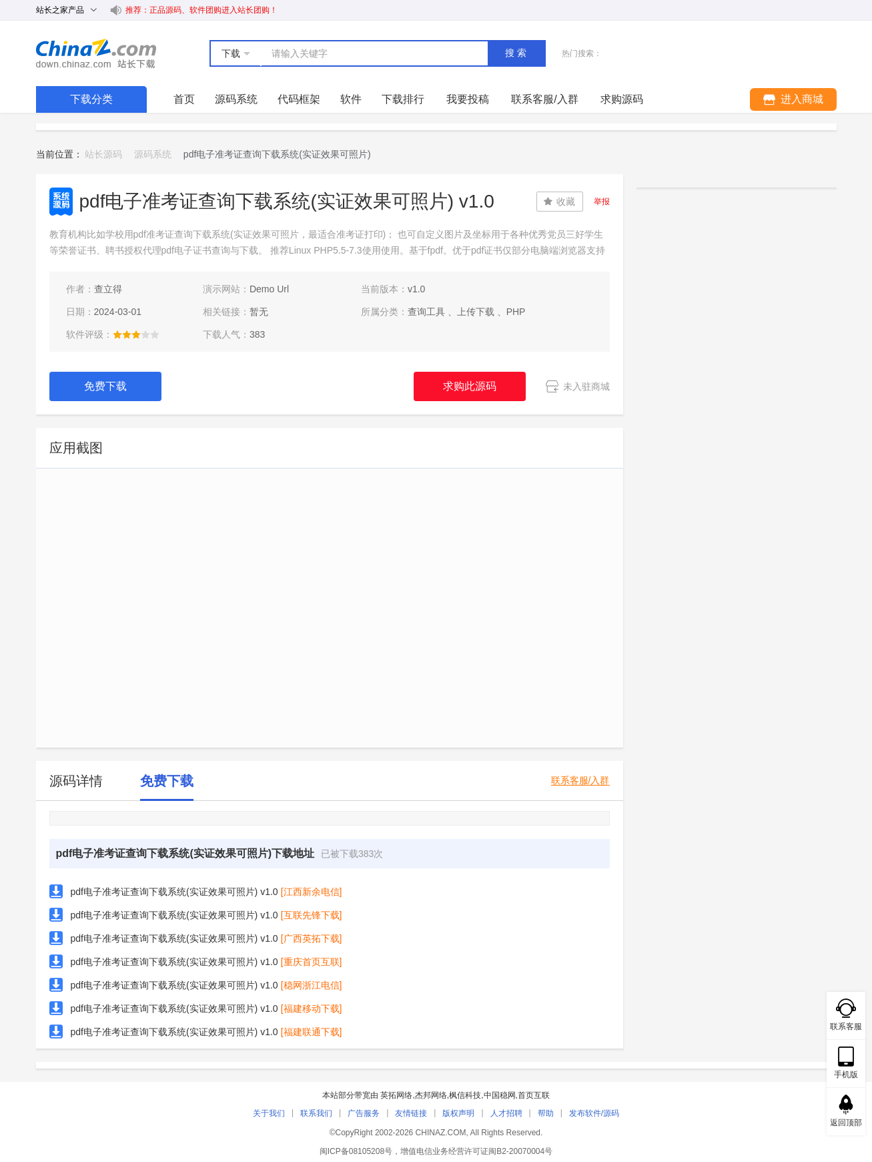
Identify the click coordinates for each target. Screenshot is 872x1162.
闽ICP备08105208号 (356, 1151)
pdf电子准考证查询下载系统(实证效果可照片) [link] (277, 154)
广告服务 (364, 1113)
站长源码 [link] (103, 154)
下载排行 (403, 99)
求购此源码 (469, 386)
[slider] (136, 334)
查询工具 (426, 311)
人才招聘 (506, 1113)
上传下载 (475, 311)
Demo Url (269, 289)
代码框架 (299, 99)
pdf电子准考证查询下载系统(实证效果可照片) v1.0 (174, 891)
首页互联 (534, 1095)
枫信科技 (465, 1095)
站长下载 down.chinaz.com (96, 53)
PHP (516, 311)
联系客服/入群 (580, 781)
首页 (184, 99)
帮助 (546, 1113)
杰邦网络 (431, 1095)
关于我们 (269, 1113)
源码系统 (236, 99)
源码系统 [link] (152, 154)
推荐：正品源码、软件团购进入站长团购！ (201, 10)
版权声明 (458, 1113)
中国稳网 (500, 1095)
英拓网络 (396, 1095)
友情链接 (411, 1113)
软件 (351, 99)
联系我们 (316, 1113)
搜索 (517, 52)
